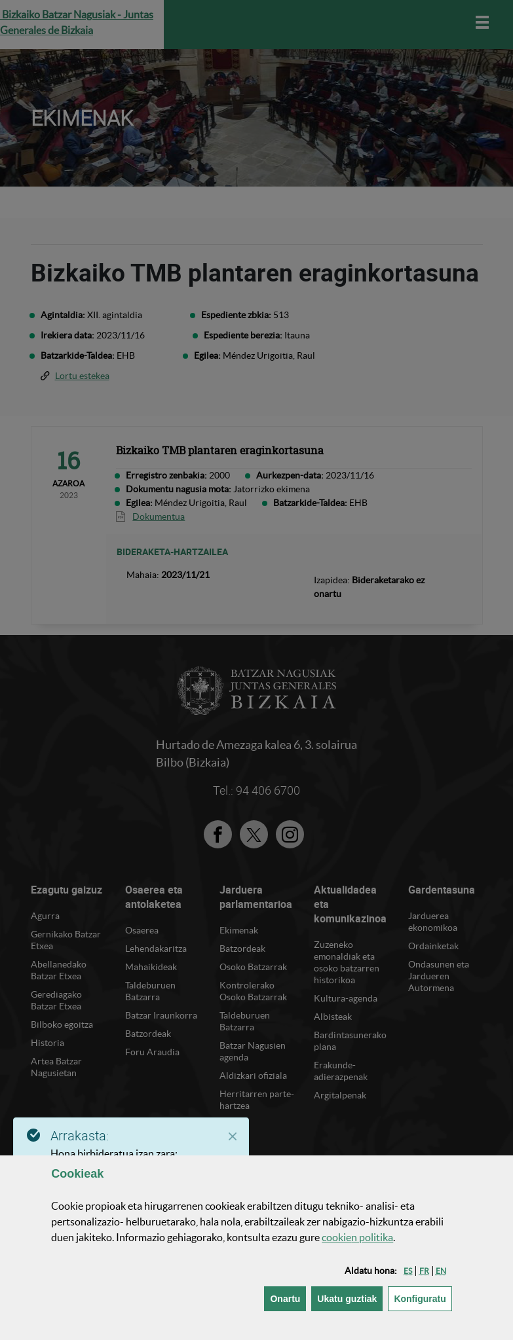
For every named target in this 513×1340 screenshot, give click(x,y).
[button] (408, 1271)
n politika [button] (357, 1237)
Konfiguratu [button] (422, 1298)
